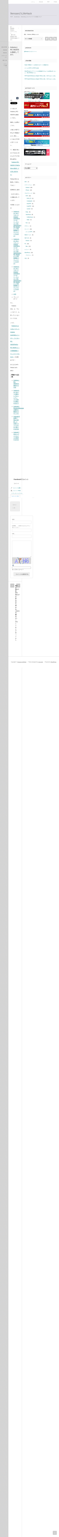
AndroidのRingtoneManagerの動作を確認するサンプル (18, 410)
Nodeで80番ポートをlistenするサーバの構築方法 (36, 65)
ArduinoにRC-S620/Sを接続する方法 (16, 384)
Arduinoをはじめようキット (16, 213)
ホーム (33, 1)
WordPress (27, 252)
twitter (51, 39)
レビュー (27, 249)
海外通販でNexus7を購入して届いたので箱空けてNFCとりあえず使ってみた (12, 613)
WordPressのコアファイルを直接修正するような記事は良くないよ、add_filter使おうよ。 (40, 72)
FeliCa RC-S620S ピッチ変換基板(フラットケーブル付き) (17, 231)
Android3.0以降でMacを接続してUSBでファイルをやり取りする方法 (16, 423)
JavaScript (28, 214)
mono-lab (40, 662)
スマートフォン (13, 32)
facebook (47, 39)
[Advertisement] (28, 457)
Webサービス (28, 234)
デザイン (27, 226)
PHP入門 (29, 198)
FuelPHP (29, 206)
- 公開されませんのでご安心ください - (21, 526)
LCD (14, 294)
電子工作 (13, 34)
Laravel (28, 208)
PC (25, 243)
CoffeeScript (30, 217)
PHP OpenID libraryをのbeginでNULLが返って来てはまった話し (40, 75)
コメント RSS (17, 490)
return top (55, 1533)
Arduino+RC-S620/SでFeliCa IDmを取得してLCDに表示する (15, 168)
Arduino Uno (15, 217)
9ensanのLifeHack (21, 13)
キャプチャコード (17, 569)
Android (41, 1)
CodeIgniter (29, 201)
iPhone (27, 190)
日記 (26, 258)
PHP (48, 1)
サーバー (27, 229)
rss (55, 39)
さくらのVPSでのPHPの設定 (32, 68)
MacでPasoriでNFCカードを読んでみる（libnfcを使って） (17, 602)
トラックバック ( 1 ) (16, 493)
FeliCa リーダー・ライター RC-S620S (16, 222)
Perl (27, 222)
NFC (26, 181)
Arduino (12, 30)
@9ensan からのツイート (30, 51)
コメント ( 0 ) (15, 496)
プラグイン (28, 255)
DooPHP (29, 203)
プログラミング (28, 193)
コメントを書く (5, 65)
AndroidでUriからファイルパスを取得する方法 (16, 436)
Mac (27, 246)
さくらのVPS (29, 231)
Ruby (27, 212)
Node (28, 219)
